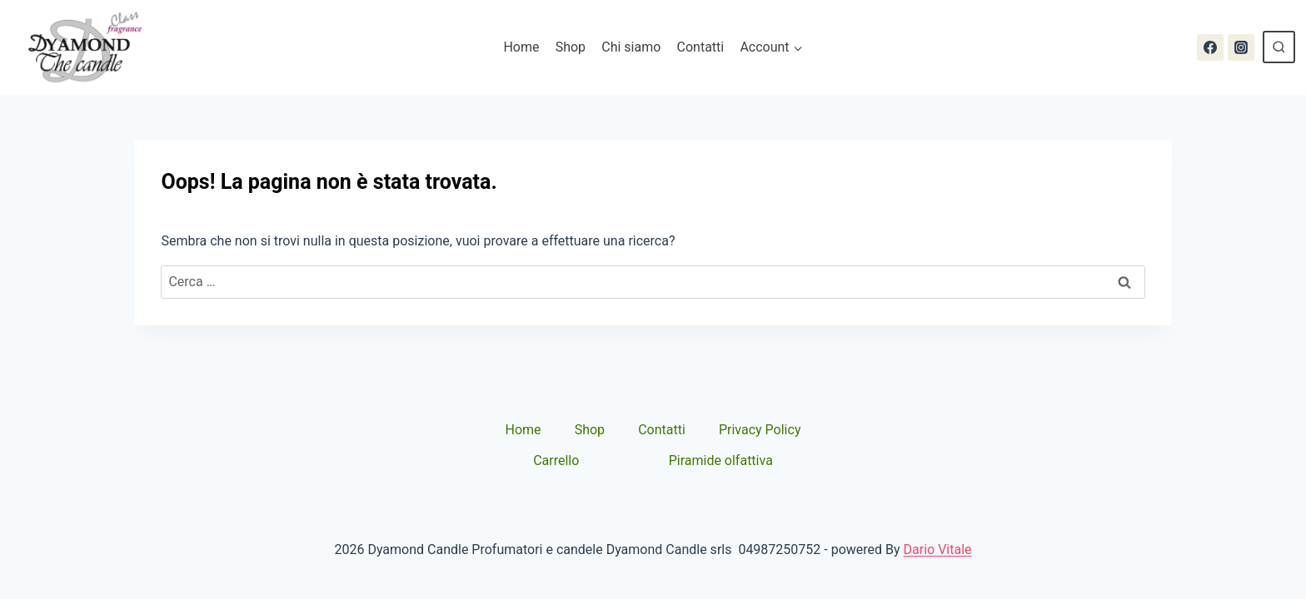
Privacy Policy (760, 430)
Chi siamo (630, 47)
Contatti (701, 47)
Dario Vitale (938, 549)
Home (521, 47)
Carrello (556, 460)
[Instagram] (1241, 47)
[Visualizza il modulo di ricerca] (1279, 47)
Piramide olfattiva (721, 460)
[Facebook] (1210, 47)
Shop (571, 47)
